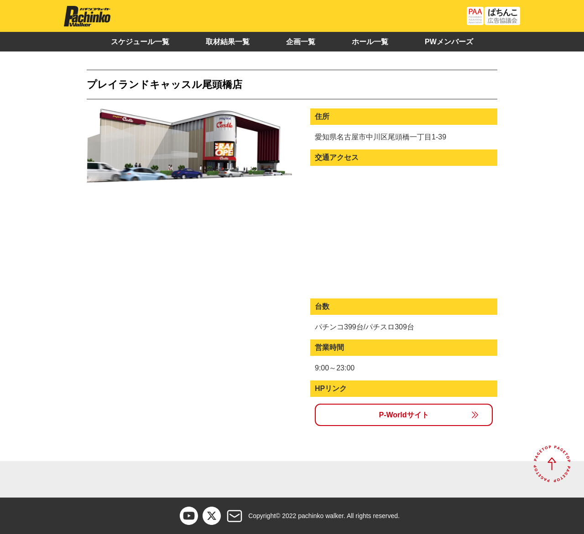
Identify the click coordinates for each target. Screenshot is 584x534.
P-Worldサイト (403, 415)
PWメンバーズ (449, 42)
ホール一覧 (370, 42)
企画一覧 (300, 42)
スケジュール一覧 (140, 42)
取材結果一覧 (228, 42)
